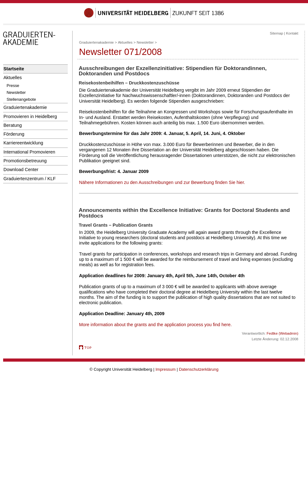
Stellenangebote (21, 99)
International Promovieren (29, 151)
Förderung (13, 134)
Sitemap (276, 33)
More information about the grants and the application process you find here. (155, 324)
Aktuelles (12, 77)
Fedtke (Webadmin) (282, 333)
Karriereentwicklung (23, 142)
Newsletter (16, 92)
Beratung (12, 125)
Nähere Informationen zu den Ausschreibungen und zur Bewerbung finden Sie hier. (162, 182)
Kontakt (292, 33)
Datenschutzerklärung (198, 369)
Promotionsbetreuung (25, 160)
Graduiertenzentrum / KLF (29, 178)
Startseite (13, 68)
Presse (13, 85)
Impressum (166, 369)
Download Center (20, 169)
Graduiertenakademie (25, 107)
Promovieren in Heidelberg (30, 116)
